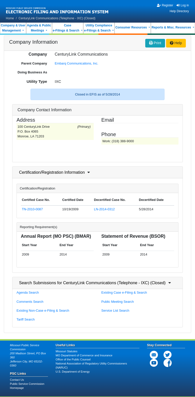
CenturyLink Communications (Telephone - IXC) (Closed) (57, 18)
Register (165, 5)
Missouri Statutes (66, 351)
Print (155, 43)
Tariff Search (26, 319)
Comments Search (30, 302)
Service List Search (115, 310)
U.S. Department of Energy (73, 371)
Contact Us (17, 379)
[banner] (57, 8)
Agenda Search (28, 292)
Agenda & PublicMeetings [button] (39, 28)
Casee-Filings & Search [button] (66, 28)
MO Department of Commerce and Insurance (84, 355)
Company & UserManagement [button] (13, 28)
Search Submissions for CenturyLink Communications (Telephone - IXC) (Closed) (92, 283)
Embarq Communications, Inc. (76, 63)
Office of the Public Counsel (73, 359)
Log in (182, 5)
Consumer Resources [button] (131, 27)
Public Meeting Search (117, 302)
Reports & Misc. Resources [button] (172, 27)
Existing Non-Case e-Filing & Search (43, 310)
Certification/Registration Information (52, 172)
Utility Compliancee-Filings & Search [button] (98, 28)
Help (176, 43)
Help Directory (179, 11)
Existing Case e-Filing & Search (124, 292)
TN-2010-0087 (32, 209)
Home (10, 18)
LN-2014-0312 (104, 209)
